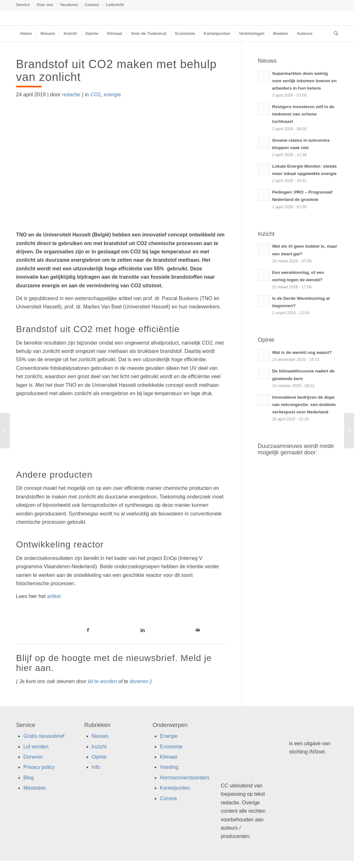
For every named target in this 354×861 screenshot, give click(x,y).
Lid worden (35, 746)
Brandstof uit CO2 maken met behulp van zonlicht (116, 71)
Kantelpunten (175, 788)
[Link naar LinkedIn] (142, 630)
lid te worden (102, 681)
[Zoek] (334, 34)
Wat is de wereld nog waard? (302, 352)
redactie (71, 94)
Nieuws (100, 736)
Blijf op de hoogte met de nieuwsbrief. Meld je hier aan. (114, 663)
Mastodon (34, 788)
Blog (28, 777)
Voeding (169, 767)
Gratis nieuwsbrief (43, 736)
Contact (92, 5)
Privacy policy (39, 767)
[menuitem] (24, 4)
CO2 (95, 94)
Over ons (45, 5)
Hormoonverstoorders (185, 777)
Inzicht (99, 746)
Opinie (99, 757)
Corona (168, 798)
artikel (54, 596)
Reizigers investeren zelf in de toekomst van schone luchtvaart (303, 114)
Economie (171, 746)
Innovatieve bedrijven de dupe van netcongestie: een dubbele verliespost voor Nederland (304, 404)
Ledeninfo (115, 5)
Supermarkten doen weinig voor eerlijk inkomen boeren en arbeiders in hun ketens (304, 81)
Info (96, 767)
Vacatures (69, 5)
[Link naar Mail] (198, 630)
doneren (139, 681)
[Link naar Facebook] (88, 630)
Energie (168, 736)
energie (112, 94)
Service (23, 5)
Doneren (33, 757)
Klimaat (168, 757)
